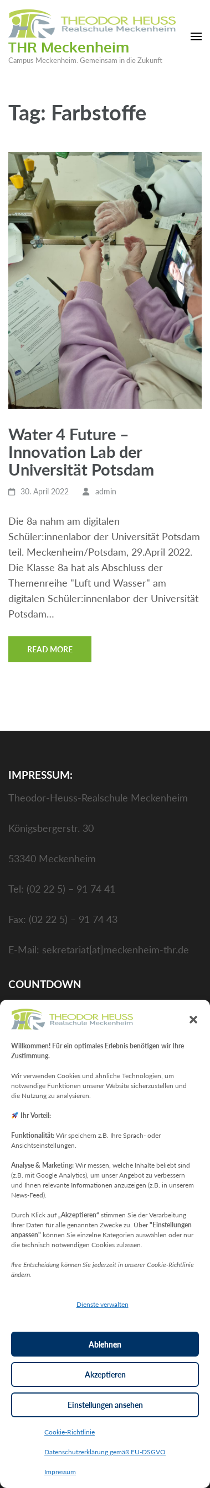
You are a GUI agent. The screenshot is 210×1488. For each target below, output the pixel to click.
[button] (193, 1019)
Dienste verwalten (102, 1304)
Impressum (60, 1472)
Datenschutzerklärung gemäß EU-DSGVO (105, 1452)
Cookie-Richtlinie (69, 1432)
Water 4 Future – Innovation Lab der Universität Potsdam (81, 451)
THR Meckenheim (68, 47)
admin (105, 491)
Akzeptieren (105, 1374)
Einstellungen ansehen (105, 1405)
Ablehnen (105, 1344)
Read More (50, 649)
